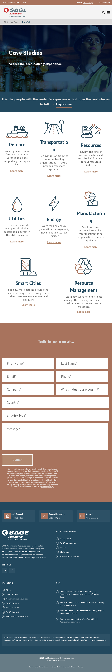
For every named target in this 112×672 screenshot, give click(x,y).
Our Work (14, 22)
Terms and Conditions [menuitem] (38, 667)
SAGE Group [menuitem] (65, 539)
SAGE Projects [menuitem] (12, 607)
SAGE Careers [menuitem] (12, 603)
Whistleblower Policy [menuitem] (74, 667)
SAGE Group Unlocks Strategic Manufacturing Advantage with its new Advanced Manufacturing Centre (79, 594)
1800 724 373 (20, 2)
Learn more (28, 305)
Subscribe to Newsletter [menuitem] (17, 616)
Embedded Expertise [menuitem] (69, 556)
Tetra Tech (53, 660)
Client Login (104, 2)
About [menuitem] (8, 590)
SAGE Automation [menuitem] (68, 543)
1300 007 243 (54, 518)
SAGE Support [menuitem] (12, 612)
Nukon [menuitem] (63, 547)
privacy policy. (47, 486)
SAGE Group (88, 2)
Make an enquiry (92, 518)
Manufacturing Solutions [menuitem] (17, 599)
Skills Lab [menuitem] (64, 552)
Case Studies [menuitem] (12, 594)
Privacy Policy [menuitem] (56, 667)
